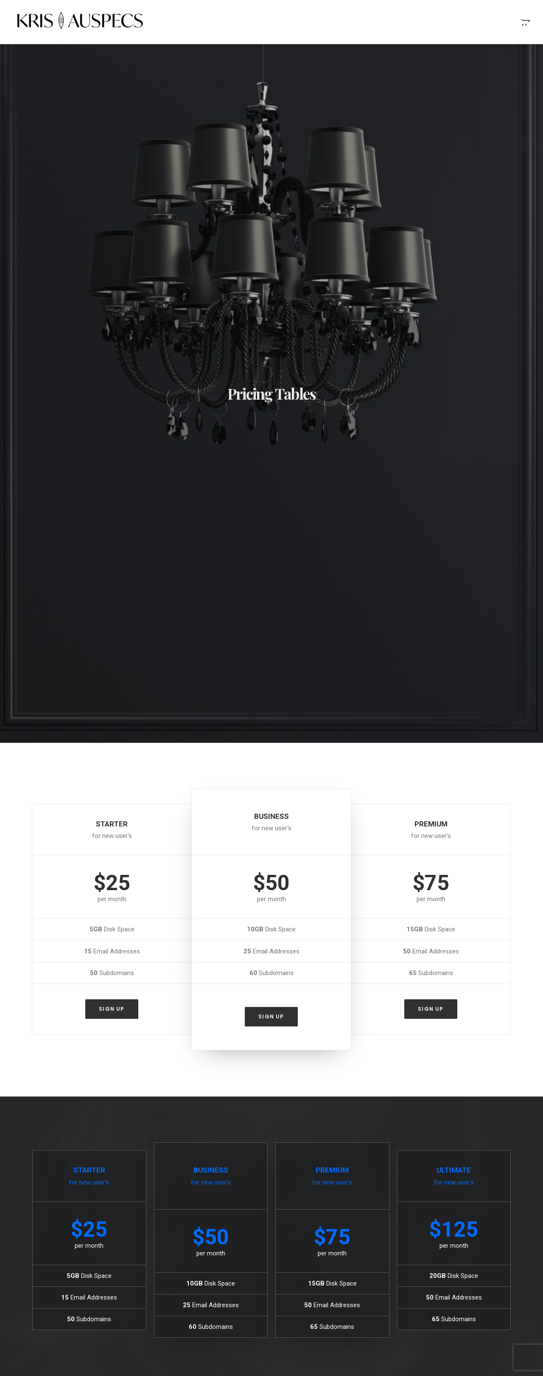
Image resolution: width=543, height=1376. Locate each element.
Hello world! (176, 1227)
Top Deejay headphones (320, 1294)
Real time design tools (318, 1254)
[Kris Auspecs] (78, 21)
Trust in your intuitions (318, 1281)
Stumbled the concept (317, 1227)
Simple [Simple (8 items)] (473, 1242)
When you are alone (314, 1240)
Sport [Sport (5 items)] (426, 1256)
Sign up (111, 430)
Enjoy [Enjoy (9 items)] (454, 1229)
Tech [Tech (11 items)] (476, 1256)
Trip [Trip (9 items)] (451, 1269)
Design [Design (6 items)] (426, 1229)
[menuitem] (524, 22)
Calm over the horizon (190, 1248)
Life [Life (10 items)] (422, 1242)
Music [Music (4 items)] (445, 1242)
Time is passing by (313, 1267)
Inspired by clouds (185, 1268)
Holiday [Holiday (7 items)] (483, 1229)
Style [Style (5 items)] (452, 1256)
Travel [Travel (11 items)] (426, 1269)
